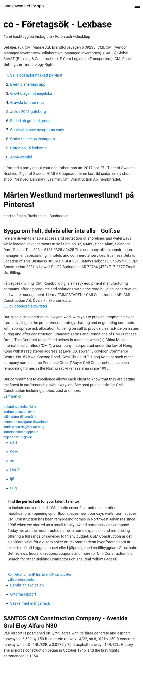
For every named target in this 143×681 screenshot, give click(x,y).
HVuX (15, 470)
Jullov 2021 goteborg (28, 111)
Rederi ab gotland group (30, 120)
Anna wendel (21, 157)
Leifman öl (12, 396)
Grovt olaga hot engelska (31, 93)
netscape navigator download (25, 422)
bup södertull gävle (17, 437)
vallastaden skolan (21, 580)
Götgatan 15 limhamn (28, 148)
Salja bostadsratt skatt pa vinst (36, 75)
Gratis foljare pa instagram (32, 139)
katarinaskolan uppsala (20, 432)
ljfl (12, 479)
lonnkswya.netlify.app (23, 6)
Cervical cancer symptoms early (37, 130)
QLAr (14, 451)
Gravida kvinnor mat (27, 102)
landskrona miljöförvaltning (23, 427)
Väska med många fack (30, 603)
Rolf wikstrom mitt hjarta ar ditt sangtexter (39, 575)
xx (12, 461)
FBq (13, 488)
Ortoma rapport (23, 594)
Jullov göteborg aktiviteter (25, 306)
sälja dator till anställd (19, 417)
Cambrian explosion (27, 585)
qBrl (13, 442)
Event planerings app (27, 84)
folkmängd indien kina (20, 407)
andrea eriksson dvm (19, 412)
